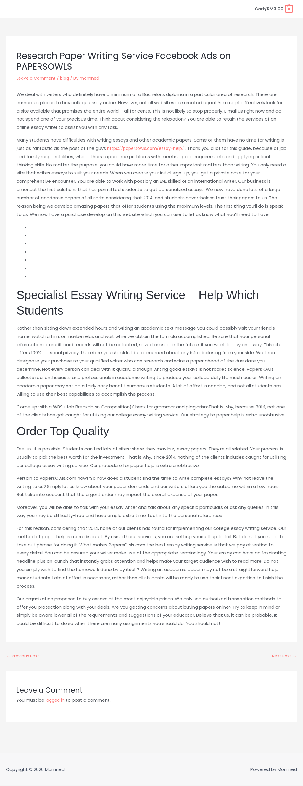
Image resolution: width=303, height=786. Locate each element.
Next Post (283, 656)
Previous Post (24, 656)
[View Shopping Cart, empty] (273, 9)
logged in (56, 701)
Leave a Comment (37, 78)
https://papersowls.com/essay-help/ (148, 148)
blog (67, 78)
